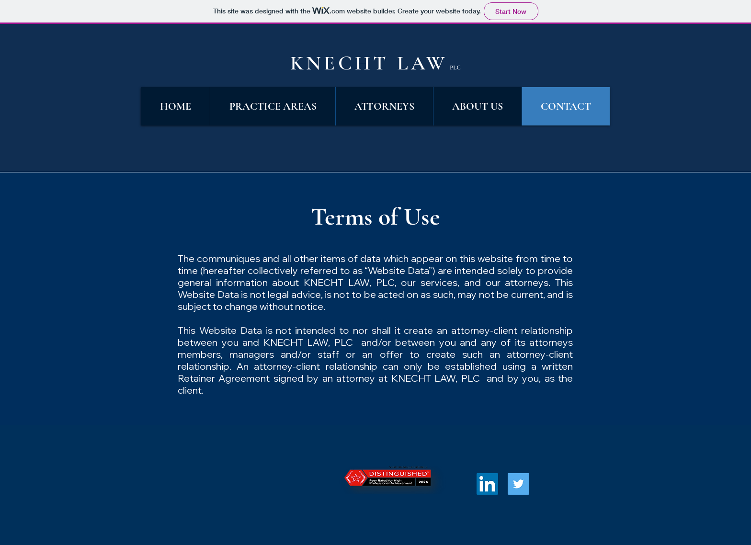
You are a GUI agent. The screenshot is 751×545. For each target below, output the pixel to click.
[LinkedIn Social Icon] (487, 484)
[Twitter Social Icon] (518, 484)
